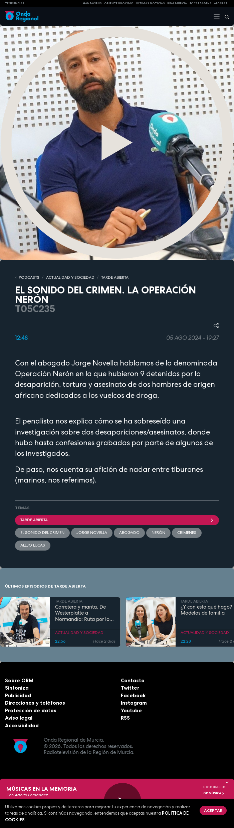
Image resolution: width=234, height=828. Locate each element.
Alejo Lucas (32, 545)
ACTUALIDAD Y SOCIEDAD (70, 277)
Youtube (131, 710)
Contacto (133, 680)
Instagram (134, 703)
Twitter (130, 688)
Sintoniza (17, 688)
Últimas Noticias (150, 3)
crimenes (186, 532)
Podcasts (29, 277)
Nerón (158, 532)
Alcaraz (221, 3)
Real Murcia (177, 3)
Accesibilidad (22, 725)
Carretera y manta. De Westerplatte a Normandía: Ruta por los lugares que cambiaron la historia (84, 613)
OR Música (214, 793)
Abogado (129, 532)
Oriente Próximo (119, 3)
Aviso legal (18, 718)
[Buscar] (224, 16)
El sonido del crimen (42, 532)
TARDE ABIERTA (115, 277)
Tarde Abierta (117, 520)
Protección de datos (30, 710)
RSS (125, 718)
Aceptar (213, 810)
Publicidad (18, 695)
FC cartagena (201, 3)
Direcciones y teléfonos (35, 703)
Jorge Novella (91, 532)
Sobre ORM (19, 680)
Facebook (133, 695)
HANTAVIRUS (92, 3)
